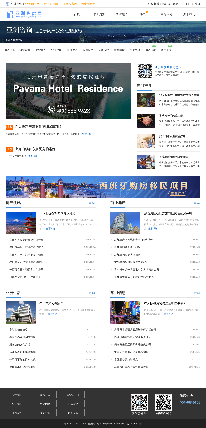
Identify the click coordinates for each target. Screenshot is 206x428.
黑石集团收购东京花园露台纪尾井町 (168, 213)
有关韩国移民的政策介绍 (173, 156)
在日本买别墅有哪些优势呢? (25, 262)
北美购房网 (32, 3)
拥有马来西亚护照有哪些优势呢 (132, 344)
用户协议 (73, 412)
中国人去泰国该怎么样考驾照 (131, 351)
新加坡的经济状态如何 (127, 247)
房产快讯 (9, 49)
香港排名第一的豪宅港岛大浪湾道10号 (136, 269)
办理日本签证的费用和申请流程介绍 (135, 329)
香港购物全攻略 (18, 329)
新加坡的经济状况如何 (127, 254)
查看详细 (86, 134)
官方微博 (73, 403)
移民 (143, 14)
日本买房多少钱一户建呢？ (25, 277)
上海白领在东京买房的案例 (35, 149)
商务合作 (45, 412)
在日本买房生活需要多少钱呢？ (27, 254)
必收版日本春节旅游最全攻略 (131, 366)
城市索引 (17, 412)
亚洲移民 (56, 49)
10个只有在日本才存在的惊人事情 (179, 95)
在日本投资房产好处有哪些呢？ (27, 239)
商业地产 (122, 14)
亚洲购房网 (70, 3)
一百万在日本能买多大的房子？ (27, 269)
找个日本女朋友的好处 (172, 136)
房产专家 (150, 49)
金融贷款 (103, 49)
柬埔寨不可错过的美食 (22, 366)
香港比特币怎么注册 (171, 115)
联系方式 (45, 394)
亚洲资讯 (17, 39)
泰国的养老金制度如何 (22, 337)
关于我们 (189, 14)
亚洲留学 (25, 49)
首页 (77, 14)
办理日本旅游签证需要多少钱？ (132, 337)
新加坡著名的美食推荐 (22, 351)
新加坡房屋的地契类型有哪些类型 (134, 239)
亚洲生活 (72, 49)
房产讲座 (166, 49)
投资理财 (119, 49)
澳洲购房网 (88, 3)
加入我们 (17, 403)
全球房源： (15, 4)
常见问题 (167, 14)
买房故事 (135, 49)
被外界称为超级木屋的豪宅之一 (132, 262)
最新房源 (99, 14)
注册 (187, 3)
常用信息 (88, 49)
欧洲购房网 (51, 3)
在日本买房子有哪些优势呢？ (26, 247)
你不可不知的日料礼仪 (22, 359)
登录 (195, 3)
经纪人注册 (73, 394)
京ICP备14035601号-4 (132, 423)
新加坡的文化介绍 (19, 344)
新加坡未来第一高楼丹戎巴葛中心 (134, 277)
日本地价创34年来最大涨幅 (57, 213)
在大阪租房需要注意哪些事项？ (38, 127)
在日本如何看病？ (51, 303)
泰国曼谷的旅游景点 (126, 359)
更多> (92, 203)
